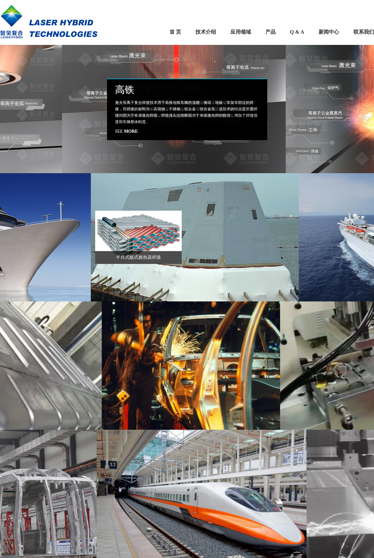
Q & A (297, 32)
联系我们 (363, 32)
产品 (270, 32)
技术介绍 (205, 32)
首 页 (175, 32)
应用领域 (240, 32)
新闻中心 (329, 32)
